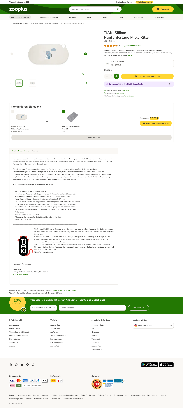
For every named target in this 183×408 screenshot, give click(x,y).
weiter (130, 55)
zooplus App (96, 346)
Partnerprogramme (16, 399)
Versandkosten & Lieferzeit (19, 332)
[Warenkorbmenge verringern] (106, 76)
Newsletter (96, 332)
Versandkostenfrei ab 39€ (19, 2)
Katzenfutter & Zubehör (20, 17)
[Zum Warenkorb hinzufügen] (147, 76)
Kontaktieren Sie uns (124, 2)
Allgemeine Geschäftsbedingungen (65, 395)
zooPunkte (54, 332)
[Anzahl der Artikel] (111, 76)
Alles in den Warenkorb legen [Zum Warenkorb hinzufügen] (157, 123)
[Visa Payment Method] (12, 381)
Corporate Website (41, 399)
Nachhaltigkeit (14, 339)
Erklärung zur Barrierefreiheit (73, 399)
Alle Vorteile (54, 346)
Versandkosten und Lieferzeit (28, 395)
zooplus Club (55, 325)
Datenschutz (55, 399)
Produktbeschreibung (20, 151)
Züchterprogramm (56, 339)
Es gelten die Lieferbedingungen (64, 290)
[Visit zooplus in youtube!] (22, 364)
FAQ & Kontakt (14, 328)
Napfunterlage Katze (51, 23)
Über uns (164, 395)
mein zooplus (14, 325)
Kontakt (12, 395)
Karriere (29, 399)
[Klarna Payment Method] (12, 386)
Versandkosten (129, 96)
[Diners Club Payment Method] (32, 381)
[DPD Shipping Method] (60, 381)
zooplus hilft (13, 342)
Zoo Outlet (95, 328)
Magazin (94, 335)
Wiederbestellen (144, 2)
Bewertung (36, 151)
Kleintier (72, 17)
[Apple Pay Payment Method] (45, 381)
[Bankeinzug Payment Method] (36, 385)
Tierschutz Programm (58, 335)
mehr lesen (125, 90)
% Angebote (159, 17)
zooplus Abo (55, 328)
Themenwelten (97, 349)
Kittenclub (95, 342)
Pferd (121, 17)
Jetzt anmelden (138, 308)
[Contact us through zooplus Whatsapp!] (33, 364)
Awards (12, 346)
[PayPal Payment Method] (38, 381)
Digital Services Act (88, 395)
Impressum (46, 395)
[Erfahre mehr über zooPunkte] (170, 84)
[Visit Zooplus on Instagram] (16, 364)
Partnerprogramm (56, 342)
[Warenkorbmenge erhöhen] (116, 76)
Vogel (105, 17)
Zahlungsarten (152, 395)
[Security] (97, 384)
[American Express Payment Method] (25, 381)
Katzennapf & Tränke (36, 23)
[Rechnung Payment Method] (26, 385)
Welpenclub (96, 339)
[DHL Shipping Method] (53, 381)
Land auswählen (140, 320)
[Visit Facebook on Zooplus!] (10, 364)
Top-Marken (138, 17)
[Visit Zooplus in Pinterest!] (27, 364)
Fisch (89, 17)
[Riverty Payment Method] (18, 386)
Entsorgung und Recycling (18, 335)
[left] (12, 54)
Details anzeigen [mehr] (91, 137)
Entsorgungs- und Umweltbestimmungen (129, 395)
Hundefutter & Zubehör (49, 17)
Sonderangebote (98, 325)
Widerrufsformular (104, 395)
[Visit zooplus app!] (149, 367)
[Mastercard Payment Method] (18, 381)
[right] (85, 54)
